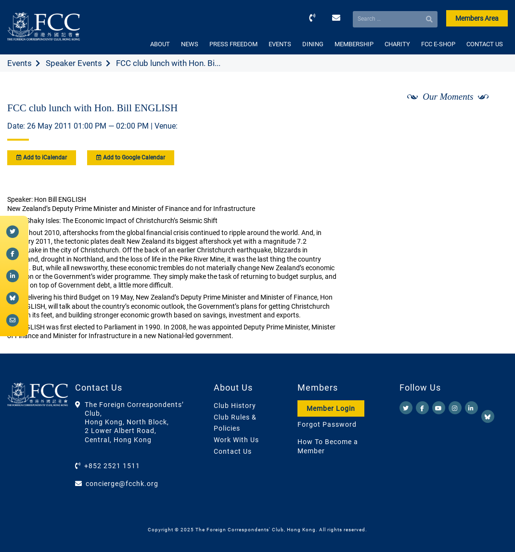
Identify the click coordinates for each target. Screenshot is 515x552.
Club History (235, 405)
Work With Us (236, 440)
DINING (312, 44)
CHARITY (397, 44)
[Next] (490, 121)
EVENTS (280, 44)
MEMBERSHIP (354, 44)
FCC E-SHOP (438, 44)
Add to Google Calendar (130, 157)
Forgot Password (327, 424)
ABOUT (160, 44)
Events (19, 63)
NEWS (189, 44)
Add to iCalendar (41, 157)
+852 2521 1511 (112, 466)
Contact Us (233, 451)
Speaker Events (74, 63)
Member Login (331, 408)
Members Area (477, 18)
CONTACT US (484, 44)
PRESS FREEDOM (233, 44)
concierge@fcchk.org (122, 483)
